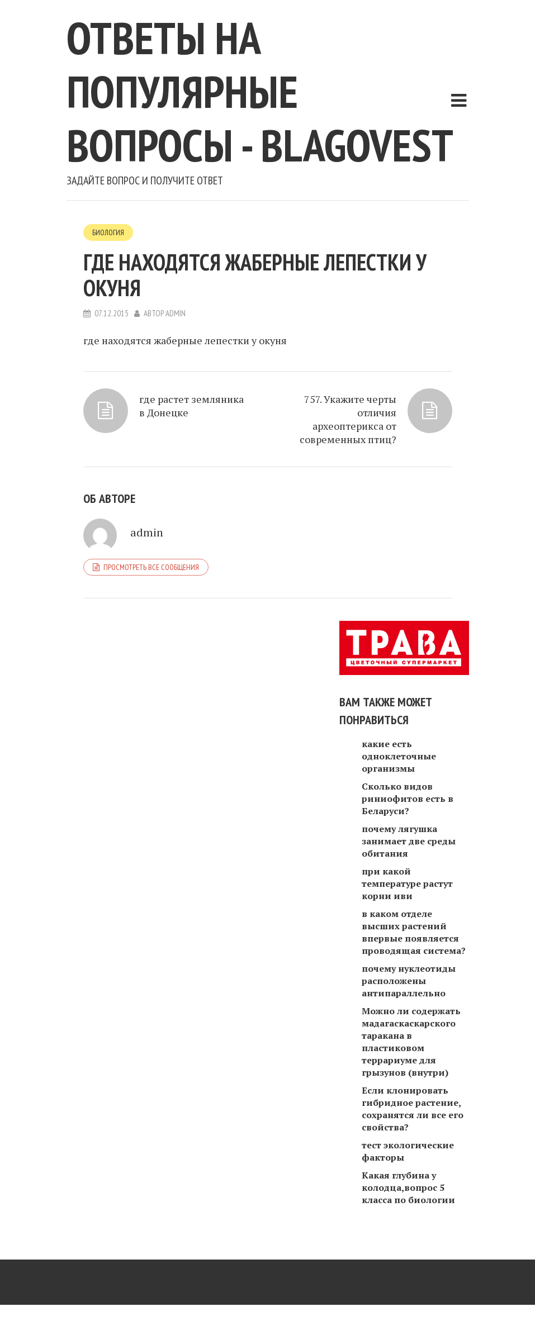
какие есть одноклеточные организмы (399, 756)
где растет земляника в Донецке (191, 405)
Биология (108, 232)
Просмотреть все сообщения (151, 567)
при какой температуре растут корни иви (407, 883)
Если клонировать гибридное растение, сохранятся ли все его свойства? (412, 1108)
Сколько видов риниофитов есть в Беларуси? (407, 798)
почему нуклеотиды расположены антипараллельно (409, 980)
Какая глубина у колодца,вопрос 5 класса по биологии (408, 1187)
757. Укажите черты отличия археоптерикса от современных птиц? (348, 419)
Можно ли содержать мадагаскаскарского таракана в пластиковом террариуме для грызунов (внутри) (411, 1041)
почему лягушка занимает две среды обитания (409, 841)
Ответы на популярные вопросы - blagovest (260, 91)
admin (175, 313)
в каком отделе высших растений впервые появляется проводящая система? (414, 932)
